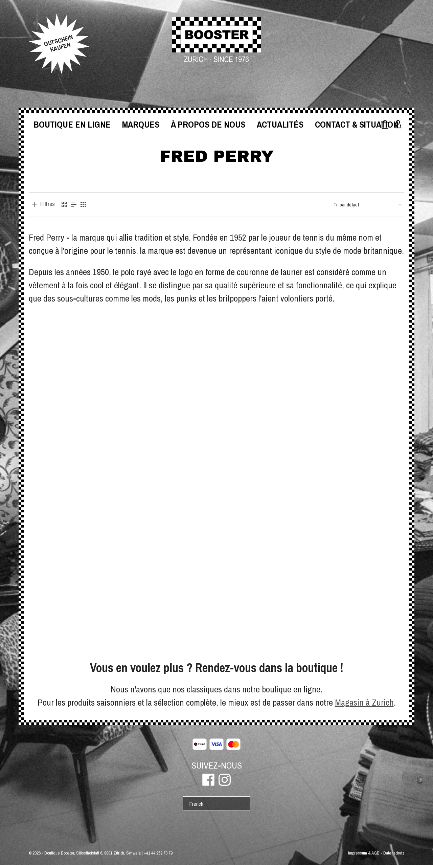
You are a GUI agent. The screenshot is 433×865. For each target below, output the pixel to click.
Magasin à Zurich (364, 702)
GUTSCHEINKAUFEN (58, 43)
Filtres (47, 204)
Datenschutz (393, 853)
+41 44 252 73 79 (158, 853)
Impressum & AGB (364, 853)
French (196, 803)
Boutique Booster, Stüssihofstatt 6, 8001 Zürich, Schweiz (92, 853)
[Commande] (368, 204)
